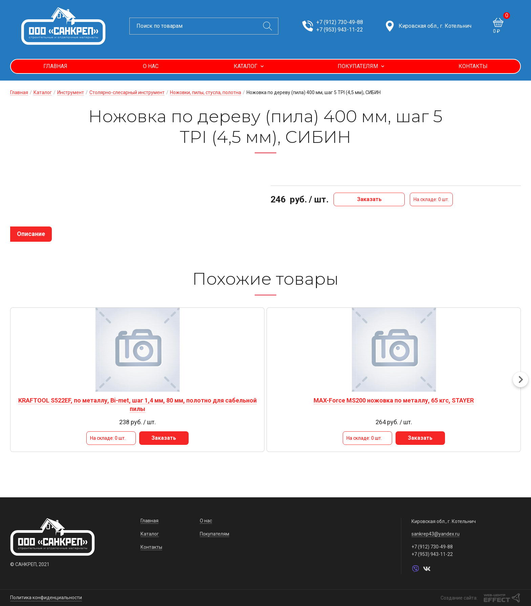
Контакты (473, 66)
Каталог (249, 66)
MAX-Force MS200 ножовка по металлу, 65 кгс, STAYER (200, 404)
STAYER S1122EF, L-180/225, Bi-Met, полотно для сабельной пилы (460, 404)
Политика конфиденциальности (46, 597)
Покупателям (361, 66)
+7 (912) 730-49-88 (339, 22)
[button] (520, 383)
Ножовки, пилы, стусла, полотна (205, 92)
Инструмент (70, 92)
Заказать (369, 199)
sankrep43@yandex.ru (435, 534)
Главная (55, 66)
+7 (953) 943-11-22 (339, 29)
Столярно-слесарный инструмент (127, 92)
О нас (150, 66)
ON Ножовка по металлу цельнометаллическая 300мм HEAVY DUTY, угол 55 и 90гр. (330, 408)
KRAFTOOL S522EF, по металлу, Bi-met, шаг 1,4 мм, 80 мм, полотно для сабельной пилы (70, 408)
